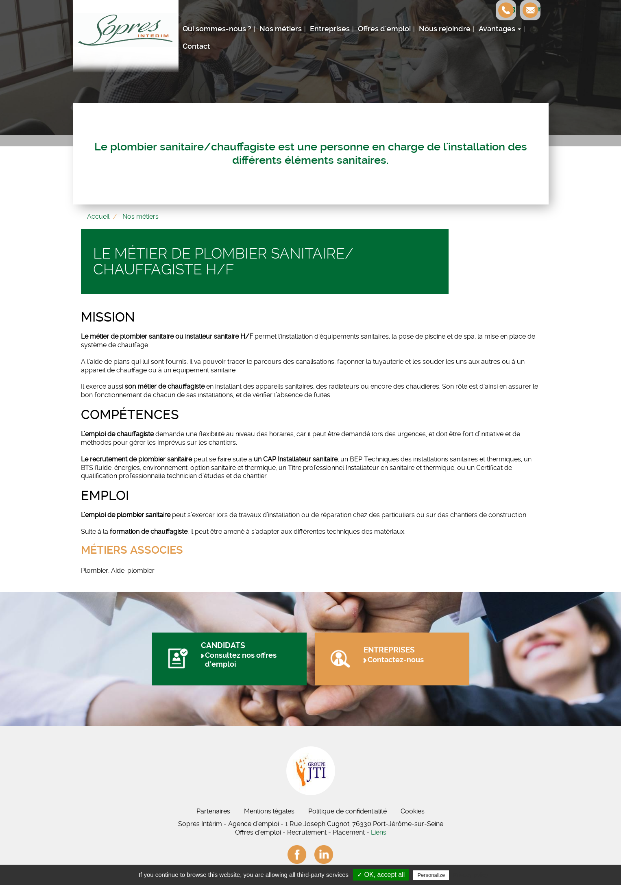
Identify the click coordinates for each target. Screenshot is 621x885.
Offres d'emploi (384, 29)
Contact (196, 46)
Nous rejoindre (445, 29)
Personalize (431, 875)
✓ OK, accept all (381, 874)
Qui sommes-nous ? (217, 29)
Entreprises (330, 29)
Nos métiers (280, 29)
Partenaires (213, 811)
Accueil (98, 216)
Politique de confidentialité (347, 811)
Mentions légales (269, 811)
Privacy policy (470, 875)
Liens (378, 832)
